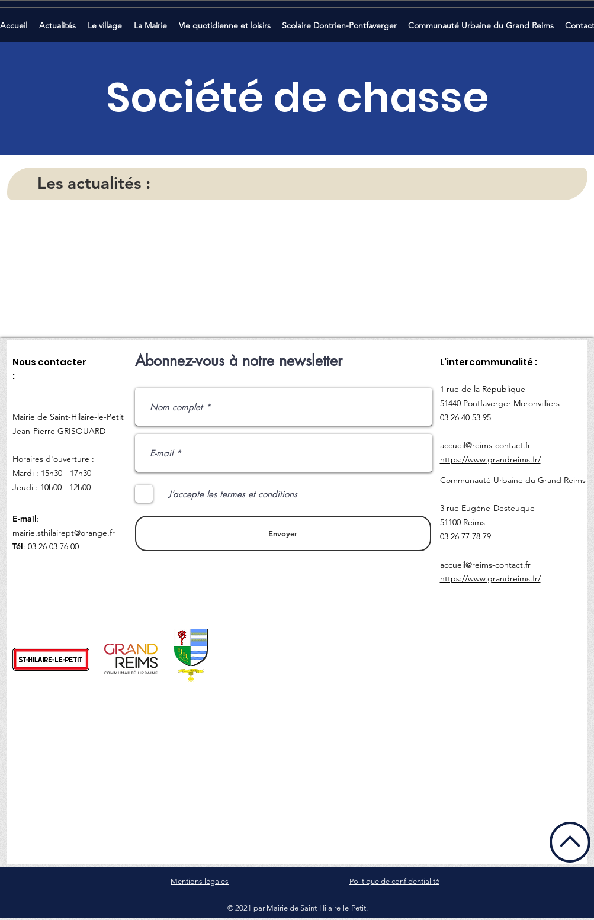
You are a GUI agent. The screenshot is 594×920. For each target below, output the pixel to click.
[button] (58, 20)
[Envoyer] (283, 533)
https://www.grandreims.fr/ (490, 459)
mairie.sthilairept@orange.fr (63, 532)
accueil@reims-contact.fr (485, 445)
